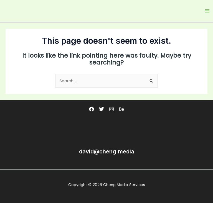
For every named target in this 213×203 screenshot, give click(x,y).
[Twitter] (101, 109)
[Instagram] (111, 109)
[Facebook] (91, 109)
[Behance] (121, 109)
